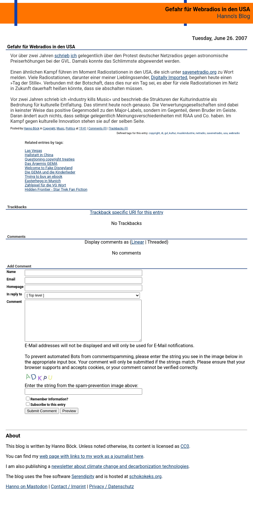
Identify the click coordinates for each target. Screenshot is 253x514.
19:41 (82, 128)
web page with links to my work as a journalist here (91, 465)
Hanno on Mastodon (26, 495)
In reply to (14, 294)
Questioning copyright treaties (50, 159)
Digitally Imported (169, 77)
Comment (14, 302)
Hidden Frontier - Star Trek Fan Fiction (56, 189)
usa (225, 133)
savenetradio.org (199, 72)
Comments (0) (97, 128)
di (162, 133)
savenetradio (214, 133)
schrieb (61, 55)
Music (60, 128)
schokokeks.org (145, 485)
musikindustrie (186, 133)
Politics (70, 128)
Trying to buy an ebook (43, 176)
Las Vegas (33, 150)
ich (74, 55)
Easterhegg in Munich (43, 181)
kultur (172, 133)
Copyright (49, 128)
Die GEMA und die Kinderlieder (50, 172)
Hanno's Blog (233, 16)
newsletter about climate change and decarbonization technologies (120, 475)
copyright (154, 133)
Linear (138, 242)
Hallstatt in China (39, 155)
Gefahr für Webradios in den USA (41, 46)
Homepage (15, 287)
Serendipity (82, 485)
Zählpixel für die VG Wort (45, 185)
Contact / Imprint (68, 495)
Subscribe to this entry (48, 413)
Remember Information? (49, 408)
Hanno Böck (31, 128)
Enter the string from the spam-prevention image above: (81, 394)
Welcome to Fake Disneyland (49, 168)
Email (11, 279)
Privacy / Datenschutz (111, 495)
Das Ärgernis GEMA (41, 163)
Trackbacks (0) (118, 128)
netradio (201, 133)
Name (11, 272)
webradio (234, 133)
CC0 (184, 455)
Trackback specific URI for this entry (126, 212)
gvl (166, 133)
